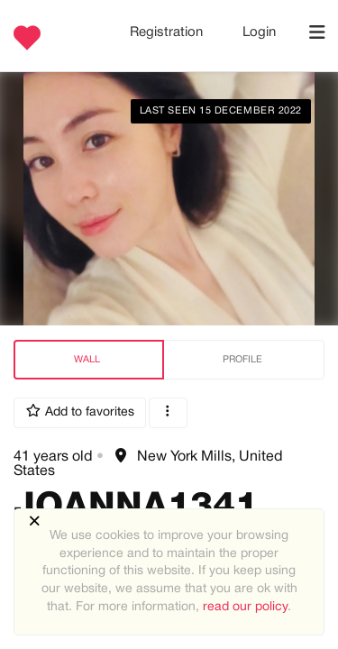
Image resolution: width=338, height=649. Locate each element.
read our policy (245, 607)
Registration (168, 32)
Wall (87, 359)
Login (259, 32)
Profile (242, 359)
